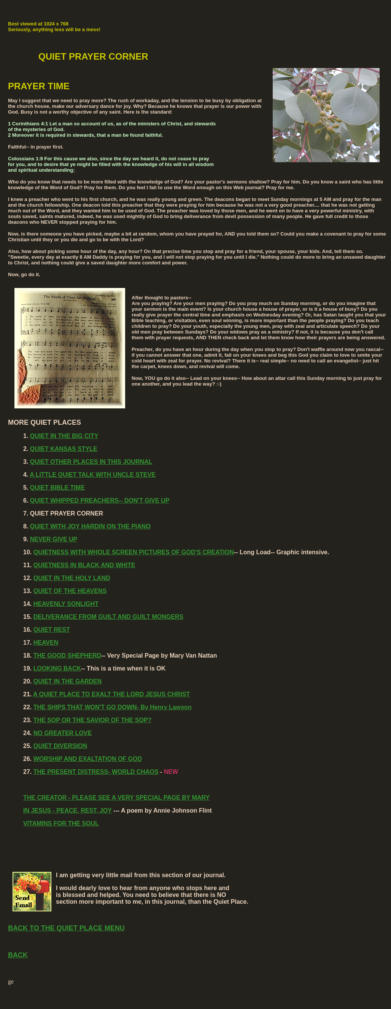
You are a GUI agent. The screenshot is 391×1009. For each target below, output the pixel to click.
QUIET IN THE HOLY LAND (71, 578)
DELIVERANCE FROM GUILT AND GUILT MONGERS (108, 617)
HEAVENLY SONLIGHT (66, 604)
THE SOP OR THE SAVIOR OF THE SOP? (92, 720)
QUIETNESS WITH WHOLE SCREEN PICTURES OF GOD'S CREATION (133, 552)
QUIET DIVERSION (60, 746)
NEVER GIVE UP (53, 539)
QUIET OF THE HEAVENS (70, 591)
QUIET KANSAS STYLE (63, 449)
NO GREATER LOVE (62, 733)
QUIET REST (51, 629)
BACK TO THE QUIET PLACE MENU (66, 928)
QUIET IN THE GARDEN (67, 681)
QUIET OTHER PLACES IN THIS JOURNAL (91, 462)
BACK (18, 955)
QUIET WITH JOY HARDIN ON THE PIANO (90, 526)
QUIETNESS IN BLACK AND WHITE (84, 565)
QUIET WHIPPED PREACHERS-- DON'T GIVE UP (100, 500)
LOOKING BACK (57, 668)
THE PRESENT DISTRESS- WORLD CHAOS (96, 772)
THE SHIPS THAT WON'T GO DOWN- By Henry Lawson (112, 707)
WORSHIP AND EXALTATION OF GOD (87, 759)
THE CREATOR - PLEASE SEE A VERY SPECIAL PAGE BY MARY (116, 797)
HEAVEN (46, 642)
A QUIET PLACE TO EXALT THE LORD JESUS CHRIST (111, 694)
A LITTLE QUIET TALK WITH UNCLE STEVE (93, 474)
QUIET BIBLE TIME (57, 487)
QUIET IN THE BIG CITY (64, 436)
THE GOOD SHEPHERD (67, 655)
